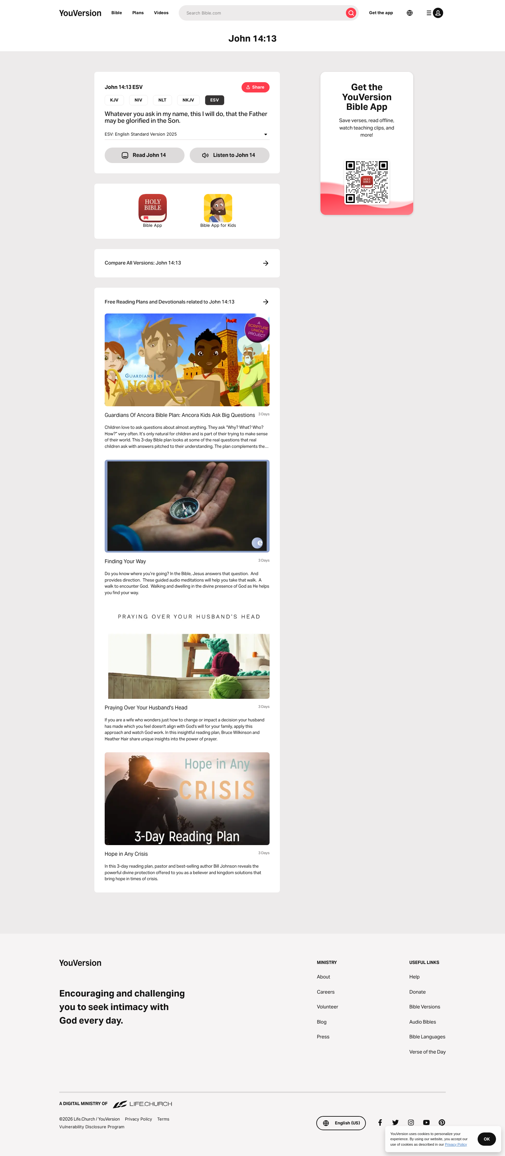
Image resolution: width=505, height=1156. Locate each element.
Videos (161, 12)
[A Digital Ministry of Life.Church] (252, 1100)
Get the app (381, 12)
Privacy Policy (138, 1119)
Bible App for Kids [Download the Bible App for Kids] (218, 211)
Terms (163, 1119)
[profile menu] (433, 12)
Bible (116, 12)
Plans (138, 12)
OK (487, 1139)
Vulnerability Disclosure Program (91, 1126)
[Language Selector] (409, 12)
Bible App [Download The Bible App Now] (152, 211)
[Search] (261, 13)
